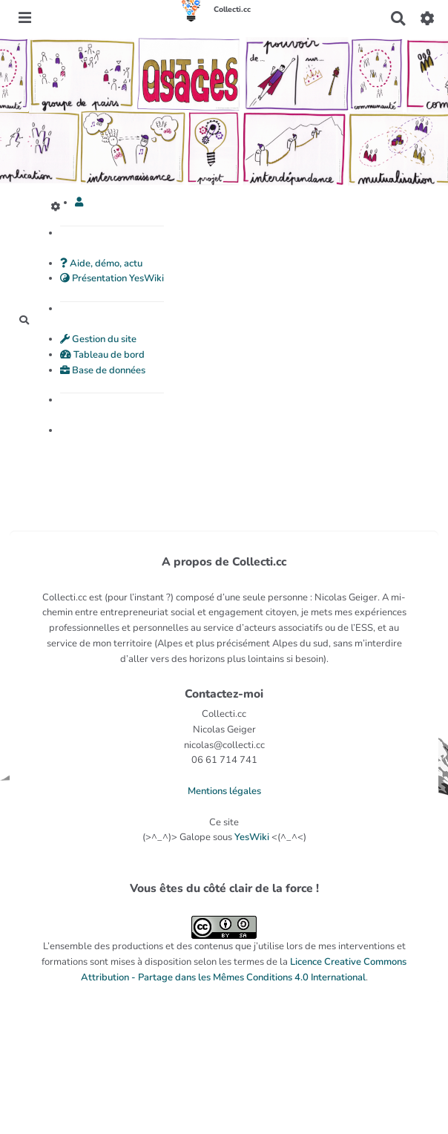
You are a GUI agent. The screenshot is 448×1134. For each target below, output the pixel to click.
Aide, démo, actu (101, 263)
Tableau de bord (102, 354)
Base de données (102, 370)
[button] (79, 202)
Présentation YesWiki (112, 278)
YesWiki (251, 837)
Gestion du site (98, 339)
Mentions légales (224, 791)
